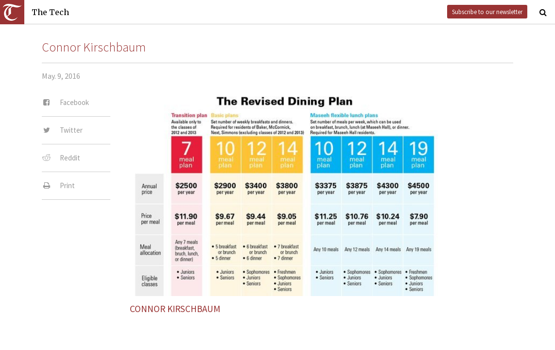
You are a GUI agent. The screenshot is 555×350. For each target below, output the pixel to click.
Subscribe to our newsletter (487, 12)
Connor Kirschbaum (94, 47)
